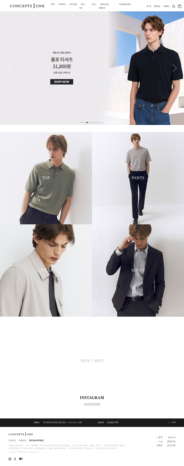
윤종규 (122, 445)
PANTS (138, 178)
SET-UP (138, 270)
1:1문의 (159, 438)
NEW (85, 361)
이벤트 (159, 446)
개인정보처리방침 (36, 440)
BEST (99, 361)
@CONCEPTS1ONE (92, 404)
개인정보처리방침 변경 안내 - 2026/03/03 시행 (62, 422)
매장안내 (171, 442)
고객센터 (166, 6)
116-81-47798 (27, 448)
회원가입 (157, 6)
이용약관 (22, 440)
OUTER (46, 270)
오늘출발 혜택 (112, 422)
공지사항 (171, 446)
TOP (46, 178)
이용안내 (12, 440)
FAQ (161, 442)
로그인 (148, 6)
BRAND (172, 438)
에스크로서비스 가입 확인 (105, 448)
